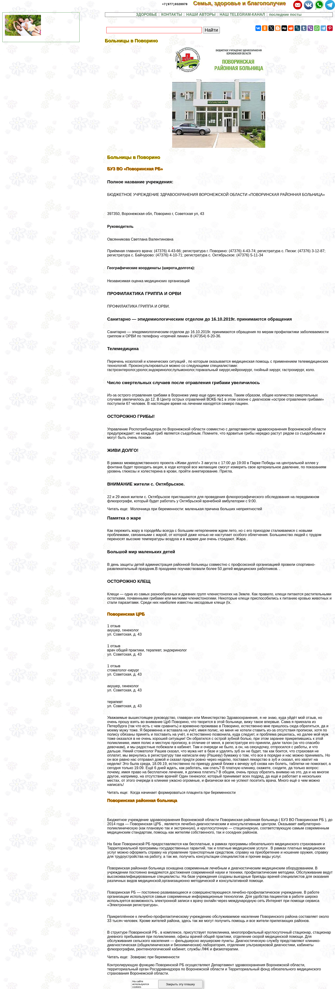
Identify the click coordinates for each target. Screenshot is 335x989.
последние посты (285, 15)
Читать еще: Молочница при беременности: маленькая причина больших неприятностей (184, 509)
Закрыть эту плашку (180, 984)
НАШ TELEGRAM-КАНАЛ (242, 15)
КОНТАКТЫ (171, 15)
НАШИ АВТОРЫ (201, 15)
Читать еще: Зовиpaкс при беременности (143, 957)
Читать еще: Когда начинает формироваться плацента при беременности (171, 793)
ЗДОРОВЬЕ (146, 15)
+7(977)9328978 (175, 4)
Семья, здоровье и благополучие (242, 3)
